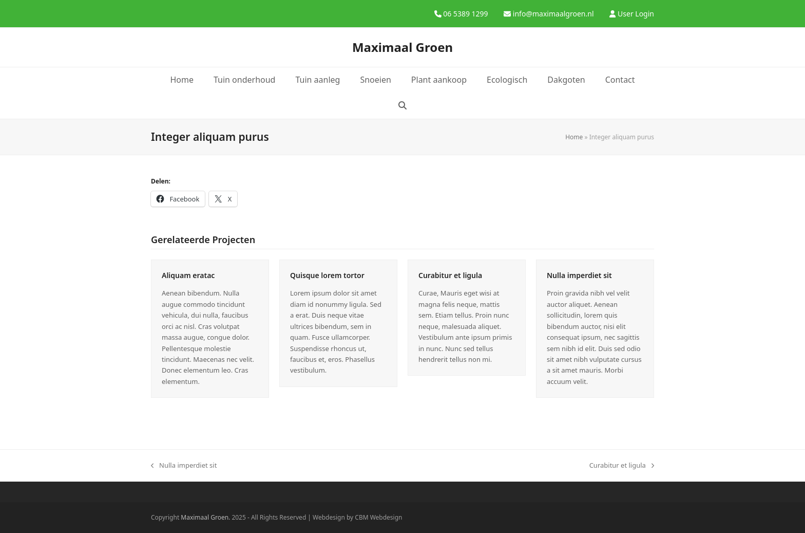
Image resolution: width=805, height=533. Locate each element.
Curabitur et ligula (450, 275)
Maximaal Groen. (205, 517)
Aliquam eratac (188, 275)
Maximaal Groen (402, 47)
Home (574, 137)
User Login (636, 14)
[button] (402, 106)
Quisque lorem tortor (327, 275)
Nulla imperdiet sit (579, 275)
